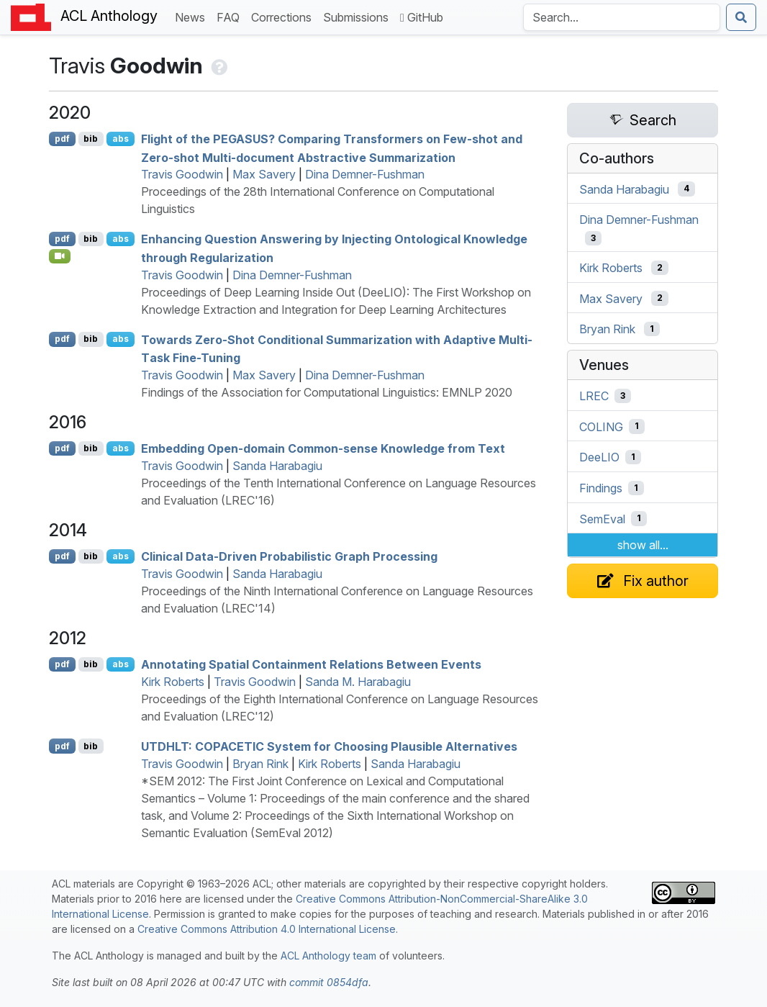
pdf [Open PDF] (62, 138)
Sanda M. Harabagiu (358, 681)
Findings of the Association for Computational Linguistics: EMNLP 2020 (326, 392)
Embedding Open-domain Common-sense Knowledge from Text (323, 448)
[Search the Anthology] (621, 17)
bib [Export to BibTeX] (90, 138)
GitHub (421, 17)
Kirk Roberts (172, 681)
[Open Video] (60, 256)
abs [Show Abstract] (120, 138)
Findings (600, 488)
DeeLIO (599, 457)
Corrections (284, 16)
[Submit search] (741, 17)
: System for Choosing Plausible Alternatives (329, 746)
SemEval (602, 518)
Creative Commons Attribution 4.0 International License (266, 929)
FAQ (231, 16)
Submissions (358, 16)
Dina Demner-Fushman (365, 174)
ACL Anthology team (328, 955)
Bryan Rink (260, 764)
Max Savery (264, 174)
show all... (642, 545)
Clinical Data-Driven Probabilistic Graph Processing (289, 556)
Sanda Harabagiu (277, 466)
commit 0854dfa (328, 982)
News (193, 16)
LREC (594, 396)
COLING (601, 426)
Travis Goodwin (182, 174)
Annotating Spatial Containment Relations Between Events (311, 664)
